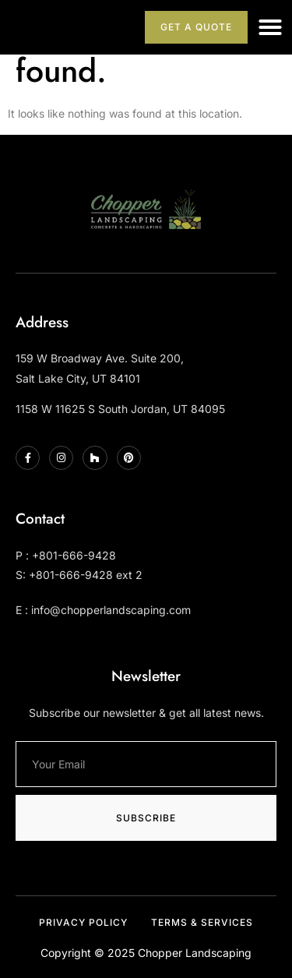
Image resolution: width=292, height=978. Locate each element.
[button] (270, 27)
